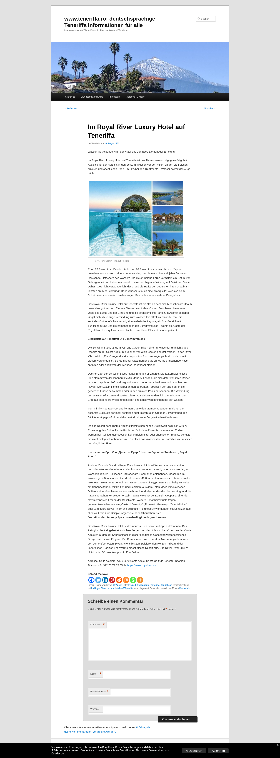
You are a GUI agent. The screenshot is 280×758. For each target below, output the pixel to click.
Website (94, 709)
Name (95, 674)
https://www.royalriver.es (141, 565)
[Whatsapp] (133, 580)
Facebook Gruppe (135, 96)
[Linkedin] (105, 580)
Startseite (70, 96)
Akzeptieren (194, 751)
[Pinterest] (112, 580)
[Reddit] (119, 580)
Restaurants (143, 585)
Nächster (210, 108)
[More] (140, 580)
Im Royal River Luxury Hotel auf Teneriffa (112, 588)
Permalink (184, 588)
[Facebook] (91, 580)
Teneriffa (155, 585)
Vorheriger (71, 108)
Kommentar (97, 624)
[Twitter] (98, 580)
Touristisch (166, 585)
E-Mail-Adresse (99, 691)
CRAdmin (117, 585)
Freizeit (132, 585)
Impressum (114, 96)
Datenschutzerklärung (92, 96)
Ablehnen (218, 751)
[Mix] (126, 580)
